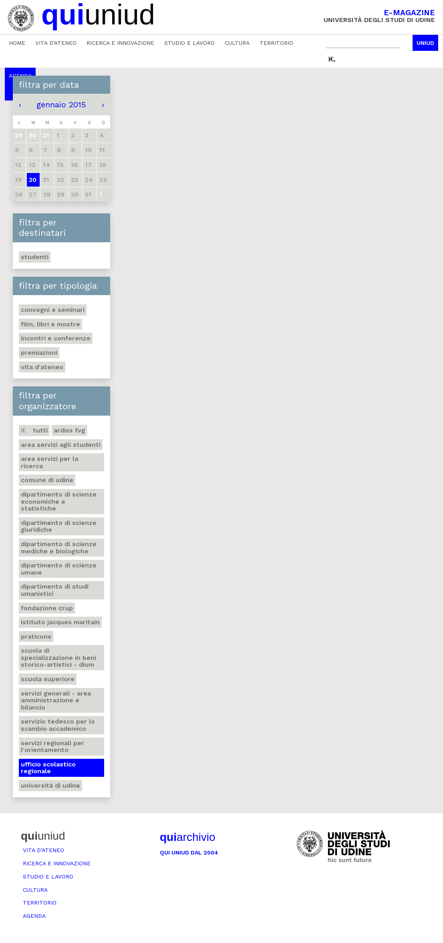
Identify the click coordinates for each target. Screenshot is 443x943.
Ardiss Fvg (69, 430)
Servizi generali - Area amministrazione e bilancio (56, 700)
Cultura (237, 43)
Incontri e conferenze (56, 338)
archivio (187, 837)
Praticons (36, 636)
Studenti (34, 257)
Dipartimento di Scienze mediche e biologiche (59, 547)
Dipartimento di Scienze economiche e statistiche (59, 501)
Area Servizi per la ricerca (49, 462)
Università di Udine (50, 785)
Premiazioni (39, 352)
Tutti (34, 430)
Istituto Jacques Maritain (60, 622)
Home (17, 43)
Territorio (276, 43)
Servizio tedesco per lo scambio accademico (58, 725)
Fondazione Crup (47, 608)
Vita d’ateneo (56, 43)
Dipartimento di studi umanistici (55, 590)
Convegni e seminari (53, 310)
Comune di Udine (47, 480)
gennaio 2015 (61, 104)
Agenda (34, 916)
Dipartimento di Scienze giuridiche (59, 526)
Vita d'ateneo (42, 367)
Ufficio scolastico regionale (48, 767)
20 (32, 179)
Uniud (425, 43)
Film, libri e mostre (50, 324)
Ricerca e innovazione (120, 43)
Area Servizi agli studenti (61, 444)
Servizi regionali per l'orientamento (52, 746)
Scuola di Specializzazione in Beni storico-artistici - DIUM (58, 657)
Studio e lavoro (189, 43)
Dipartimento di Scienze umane (59, 568)
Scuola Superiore (48, 679)
